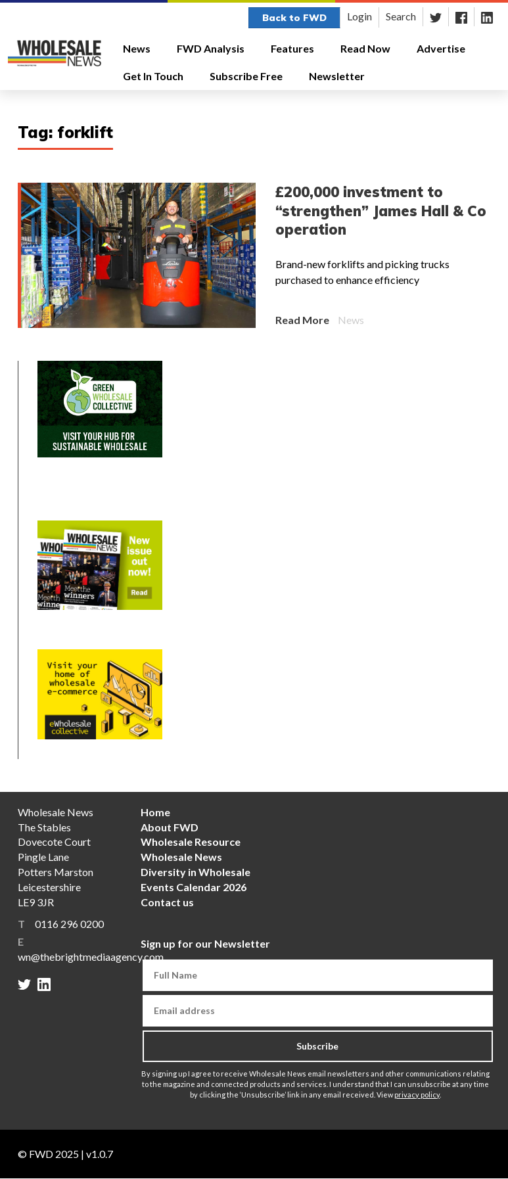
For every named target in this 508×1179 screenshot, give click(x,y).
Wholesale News (181, 856)
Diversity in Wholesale (195, 872)
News (141, 48)
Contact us (167, 902)
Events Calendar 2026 (193, 887)
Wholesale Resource (191, 841)
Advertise (441, 48)
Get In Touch (153, 76)
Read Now (365, 48)
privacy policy (417, 1094)
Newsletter (337, 76)
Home (155, 812)
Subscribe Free (246, 76)
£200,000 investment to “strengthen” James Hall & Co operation (380, 211)
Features (297, 48)
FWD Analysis (210, 48)
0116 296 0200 (69, 923)
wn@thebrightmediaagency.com (91, 956)
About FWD (169, 827)
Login (359, 16)
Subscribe (317, 1046)
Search (401, 16)
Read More (302, 319)
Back (294, 18)
